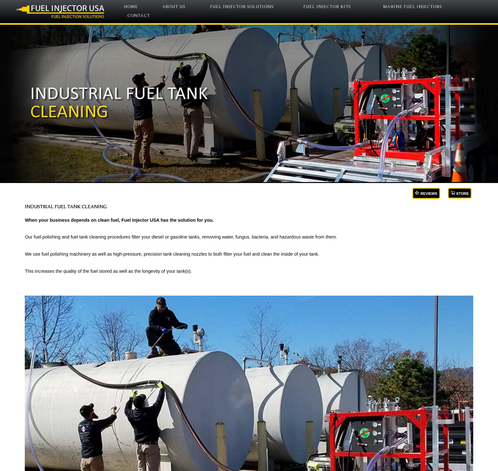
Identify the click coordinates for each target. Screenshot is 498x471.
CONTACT (138, 15)
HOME (131, 6)
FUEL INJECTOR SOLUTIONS (241, 6)
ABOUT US (173, 6)
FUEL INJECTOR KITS (327, 6)
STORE (460, 193)
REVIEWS (426, 193)
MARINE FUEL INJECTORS (412, 6)
